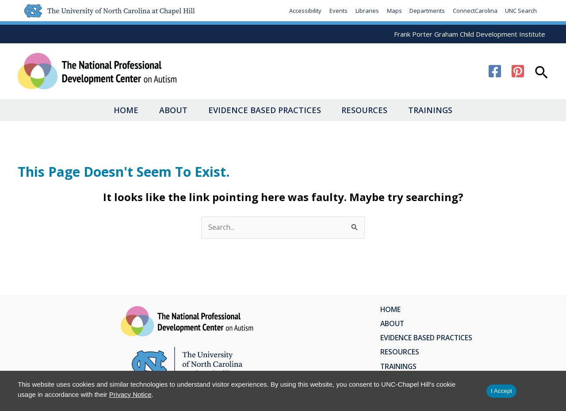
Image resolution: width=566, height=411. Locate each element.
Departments (426, 11)
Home (114, 110)
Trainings (442, 110)
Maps (393, 11)
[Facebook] (495, 71)
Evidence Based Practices (264, 110)
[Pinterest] (518, 71)
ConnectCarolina (474, 11)
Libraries (366, 11)
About (167, 110)
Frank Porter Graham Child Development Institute (469, 34)
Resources (371, 110)
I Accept (501, 391)
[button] (541, 73)
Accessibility (304, 11)
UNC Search (521, 11)
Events (338, 11)
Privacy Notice (130, 394)
